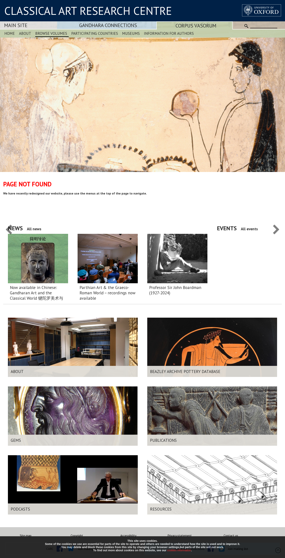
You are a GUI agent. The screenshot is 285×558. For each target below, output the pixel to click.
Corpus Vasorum (196, 25)
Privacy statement (179, 535)
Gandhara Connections (108, 25)
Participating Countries (94, 33)
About (25, 33)
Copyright (77, 535)
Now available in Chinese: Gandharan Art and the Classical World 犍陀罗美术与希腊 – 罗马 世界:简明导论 (36, 293)
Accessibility (128, 535)
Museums (131, 33)
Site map (25, 535)
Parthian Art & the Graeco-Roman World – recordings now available (107, 293)
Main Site (16, 25)
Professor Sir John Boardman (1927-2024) (175, 290)
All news (34, 228)
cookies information (179, 550)
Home (9, 33)
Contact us (231, 535)
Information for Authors (169, 33)
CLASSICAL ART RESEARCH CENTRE (88, 11)
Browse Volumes (51, 33)
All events (249, 228)
